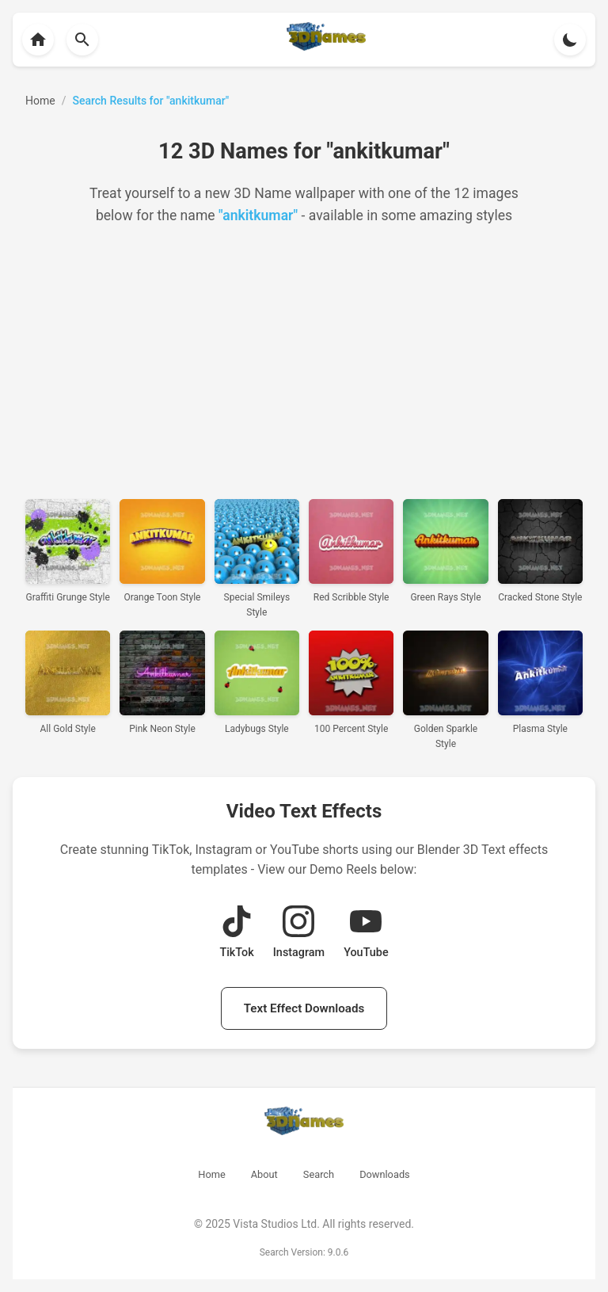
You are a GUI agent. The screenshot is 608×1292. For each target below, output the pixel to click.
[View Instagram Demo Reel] (299, 933)
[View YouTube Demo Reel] (366, 933)
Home (211, 1174)
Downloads (384, 1174)
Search (318, 1174)
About (264, 1174)
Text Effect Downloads (304, 1008)
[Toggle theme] (570, 39)
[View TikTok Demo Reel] (236, 933)
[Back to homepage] (38, 39)
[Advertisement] (304, 363)
